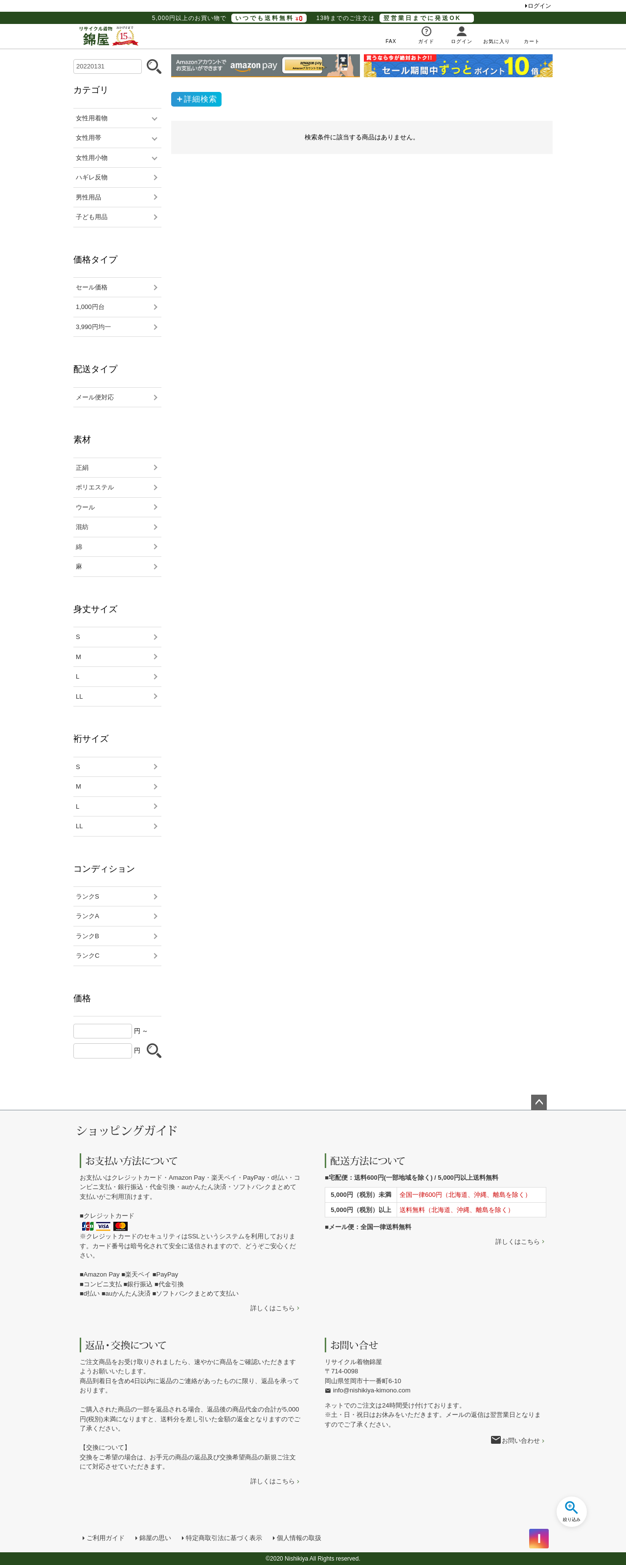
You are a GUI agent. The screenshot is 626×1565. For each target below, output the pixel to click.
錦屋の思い (155, 1538)
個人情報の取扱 (299, 1538)
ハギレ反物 (92, 177)
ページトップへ (539, 1102)
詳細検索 (200, 99)
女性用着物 (92, 118)
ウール (85, 507)
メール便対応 (95, 397)
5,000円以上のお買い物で (229, 18)
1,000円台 (90, 306)
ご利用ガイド (106, 1538)
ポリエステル (95, 487)
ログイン (539, 5)
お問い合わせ (521, 1440)
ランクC (87, 955)
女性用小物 (92, 157)
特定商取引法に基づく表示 (224, 1538)
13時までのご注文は (395, 18)
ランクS (87, 896)
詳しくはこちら (272, 1308)
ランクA (87, 916)
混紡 (82, 526)
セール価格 (92, 287)
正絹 (82, 467)
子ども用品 (92, 216)
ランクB (87, 936)
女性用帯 (88, 137)
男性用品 (88, 197)
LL (79, 696)
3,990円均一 (93, 327)
